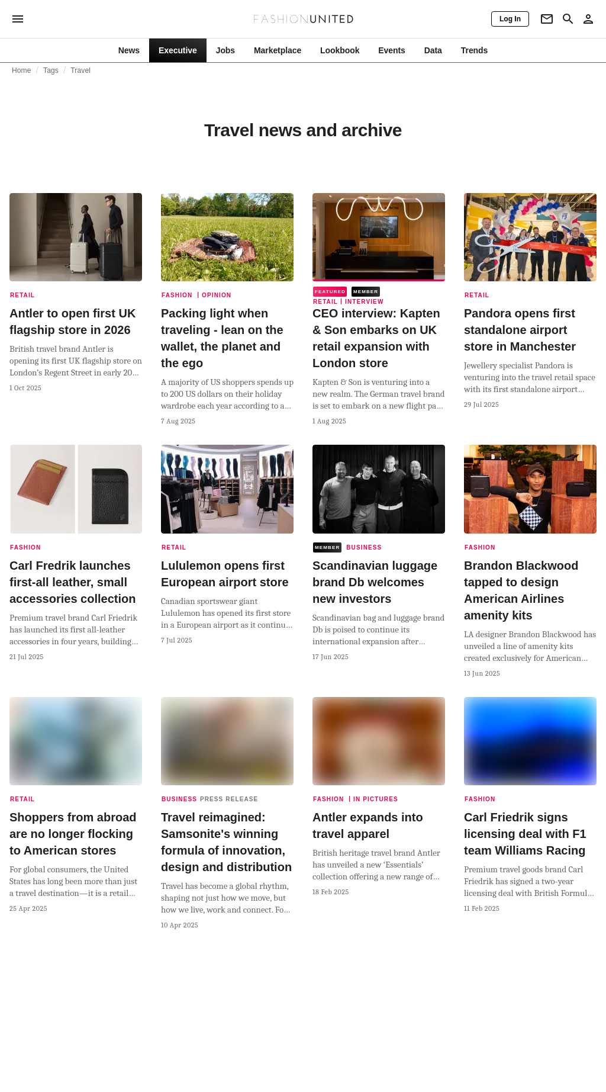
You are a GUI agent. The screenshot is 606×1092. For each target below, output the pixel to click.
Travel (80, 70)
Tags (51, 70)
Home (21, 70)
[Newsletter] (546, 19)
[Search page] (568, 19)
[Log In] (510, 19)
